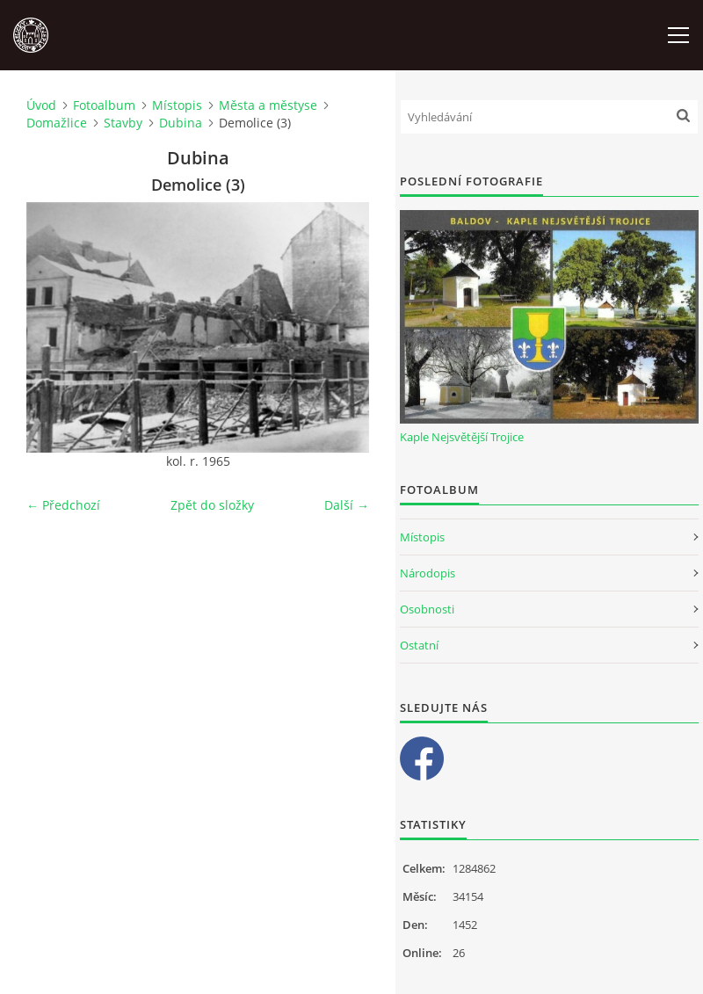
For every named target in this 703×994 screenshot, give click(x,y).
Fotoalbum (104, 105)
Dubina (180, 122)
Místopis (177, 105)
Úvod (41, 105)
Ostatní (419, 645)
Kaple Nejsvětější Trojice (462, 437)
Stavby (123, 122)
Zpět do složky (212, 505)
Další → (346, 505)
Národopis (427, 573)
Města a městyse (268, 105)
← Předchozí (63, 505)
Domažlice (56, 122)
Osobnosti (427, 609)
